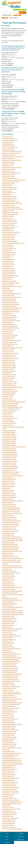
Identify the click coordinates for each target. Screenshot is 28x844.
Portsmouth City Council (8, 580)
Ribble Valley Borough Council (9, 592)
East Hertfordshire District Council (10, 304)
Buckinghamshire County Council (10, 201)
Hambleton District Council (9, 363)
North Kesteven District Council (10, 526)
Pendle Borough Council (8, 574)
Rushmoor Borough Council (9, 621)
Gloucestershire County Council (10, 353)
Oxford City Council (7, 569)
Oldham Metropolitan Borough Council (11, 565)
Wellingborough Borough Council (10, 778)
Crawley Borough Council (8, 264)
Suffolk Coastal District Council (10, 711)
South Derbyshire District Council (10, 659)
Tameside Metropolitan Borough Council (12, 724)
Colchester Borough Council (9, 252)
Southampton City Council (8, 684)
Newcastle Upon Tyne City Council (10, 511)
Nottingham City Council (8, 555)
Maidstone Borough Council (9, 479)
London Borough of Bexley (9, 432)
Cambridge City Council (8, 210)
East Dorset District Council (9, 300)
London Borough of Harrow (9, 450)
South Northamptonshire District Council (12, 673)
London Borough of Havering (9, 452)
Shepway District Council (8, 643)
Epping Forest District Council (9, 326)
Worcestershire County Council (10, 818)
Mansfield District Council (8, 486)
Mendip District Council (8, 491)
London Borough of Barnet (8, 430)
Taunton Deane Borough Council (10, 729)
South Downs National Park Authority (11, 661)
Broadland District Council (8, 192)
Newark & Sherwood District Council (11, 509)
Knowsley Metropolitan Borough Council (12, 407)
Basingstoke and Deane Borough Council (12, 156)
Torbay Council (6, 749)
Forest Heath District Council (9, 342)
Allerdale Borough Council (8, 138)
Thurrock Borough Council (8, 746)
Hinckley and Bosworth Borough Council (12, 387)
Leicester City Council (7, 416)
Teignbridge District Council (9, 731)
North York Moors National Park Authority (12, 540)
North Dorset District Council (9, 518)
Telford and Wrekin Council (9, 733)
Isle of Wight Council (7, 396)
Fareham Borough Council (8, 336)
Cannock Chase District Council (10, 214)
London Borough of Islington (9, 457)
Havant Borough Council (8, 378)
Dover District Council (7, 291)
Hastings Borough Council (8, 376)
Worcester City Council (8, 816)
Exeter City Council (7, 333)
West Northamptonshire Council (10, 791)
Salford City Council (7, 627)
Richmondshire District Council (10, 598)
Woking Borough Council (8, 810)
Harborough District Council (9, 367)
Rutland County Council (8, 623)
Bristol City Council (7, 190)
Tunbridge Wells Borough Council (10, 755)
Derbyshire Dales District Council (10, 282)
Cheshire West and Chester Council (11, 232)
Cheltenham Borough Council (9, 227)
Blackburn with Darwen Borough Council (12, 167)
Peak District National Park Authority (11, 573)
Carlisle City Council (7, 218)
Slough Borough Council (8, 646)
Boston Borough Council (8, 176)
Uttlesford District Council (8, 756)
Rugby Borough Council (8, 616)
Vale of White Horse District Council (11, 758)
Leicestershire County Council (9, 418)
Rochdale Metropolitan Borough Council (12, 600)
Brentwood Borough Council (9, 187)
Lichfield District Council (8, 421)
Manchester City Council (8, 484)
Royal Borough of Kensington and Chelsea (13, 610)
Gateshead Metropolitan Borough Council (12, 347)
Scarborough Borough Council (9, 630)
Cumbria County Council (8, 268)
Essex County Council (7, 331)
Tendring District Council (8, 735)
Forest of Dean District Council (9, 344)
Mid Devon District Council (8, 493)
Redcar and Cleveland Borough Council (12, 587)
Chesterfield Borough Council (9, 234)
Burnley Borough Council (8, 205)
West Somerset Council (8, 794)
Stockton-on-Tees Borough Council (11, 704)
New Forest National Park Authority (11, 508)
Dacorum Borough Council (8, 270)
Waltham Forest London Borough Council (12, 764)
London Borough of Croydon (9, 439)
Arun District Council (7, 142)
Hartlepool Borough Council (9, 374)
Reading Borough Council (8, 585)
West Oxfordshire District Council (10, 792)
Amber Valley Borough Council (9, 140)
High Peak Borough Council (9, 385)
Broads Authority (6, 194)
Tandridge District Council (8, 728)
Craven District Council (8, 263)
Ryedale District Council (8, 625)
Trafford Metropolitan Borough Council (11, 753)
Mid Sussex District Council (9, 497)
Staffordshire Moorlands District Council (12, 699)
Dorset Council (6, 288)
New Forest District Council (9, 506)
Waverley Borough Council (9, 774)
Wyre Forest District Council (9, 827)
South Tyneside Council (8, 682)
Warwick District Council (8, 767)
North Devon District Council (9, 517)
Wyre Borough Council (8, 825)
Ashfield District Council (8, 144)
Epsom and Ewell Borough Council (11, 327)
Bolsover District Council (8, 171)
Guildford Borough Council (8, 360)
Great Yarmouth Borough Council (10, 358)
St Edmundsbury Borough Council (10, 691)
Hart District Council (7, 372)
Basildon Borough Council (8, 154)
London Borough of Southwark (9, 468)
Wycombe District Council (8, 823)
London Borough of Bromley (9, 436)
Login (23, 9)
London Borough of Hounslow (9, 455)
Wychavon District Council (8, 821)
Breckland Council (6, 185)
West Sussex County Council (9, 798)
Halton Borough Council (8, 362)
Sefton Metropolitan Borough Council (11, 636)
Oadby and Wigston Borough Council (11, 560)
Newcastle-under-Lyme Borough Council (12, 513)
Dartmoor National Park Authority (10, 275)
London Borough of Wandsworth (10, 473)
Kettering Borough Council (8, 400)
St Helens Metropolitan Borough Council (12, 693)
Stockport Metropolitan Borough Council (12, 702)
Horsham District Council (8, 389)
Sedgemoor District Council (9, 634)
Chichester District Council (8, 236)
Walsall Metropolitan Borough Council (11, 762)
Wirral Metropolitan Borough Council (11, 809)
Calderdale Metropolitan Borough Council (12, 208)
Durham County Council (8, 295)
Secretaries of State (7, 632)
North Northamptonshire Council (10, 531)
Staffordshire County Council (9, 697)
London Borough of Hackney (9, 445)
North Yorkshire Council (8, 542)
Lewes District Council (7, 419)
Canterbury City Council (8, 216)
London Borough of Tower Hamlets (11, 472)
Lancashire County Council (9, 410)
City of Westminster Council (9, 248)
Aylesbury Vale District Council (9, 147)
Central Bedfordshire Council (9, 221)
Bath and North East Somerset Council (12, 160)
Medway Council (6, 488)
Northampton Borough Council (9, 545)
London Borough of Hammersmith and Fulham (13, 446)
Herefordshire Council (7, 380)
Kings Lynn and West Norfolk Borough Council (13, 401)
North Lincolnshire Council (8, 527)
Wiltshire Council (6, 805)
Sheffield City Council (7, 641)
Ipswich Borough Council (8, 394)
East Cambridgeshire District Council (11, 297)
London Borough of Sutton (8, 470)
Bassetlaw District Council (8, 158)
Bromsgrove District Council (9, 196)
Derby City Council (7, 279)
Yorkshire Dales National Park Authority (12, 828)
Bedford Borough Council (8, 162)
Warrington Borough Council (9, 765)
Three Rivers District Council (9, 744)
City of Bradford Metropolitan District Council (13, 243)
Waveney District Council (8, 773)
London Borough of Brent (8, 434)
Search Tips (21, 839)
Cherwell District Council (8, 228)
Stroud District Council (7, 709)
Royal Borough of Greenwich (9, 609)
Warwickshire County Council (9, 769)
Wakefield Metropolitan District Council (11, 760)
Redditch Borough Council (8, 589)
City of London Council (8, 246)
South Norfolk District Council (9, 672)
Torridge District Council (8, 751)
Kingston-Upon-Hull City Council (10, 403)
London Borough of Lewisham (9, 461)
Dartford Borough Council (8, 273)
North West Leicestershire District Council (12, 538)
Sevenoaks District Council (9, 639)
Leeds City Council (7, 414)
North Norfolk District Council (9, 529)
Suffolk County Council (8, 713)
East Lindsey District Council (9, 306)
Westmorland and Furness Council (10, 800)
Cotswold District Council (8, 259)
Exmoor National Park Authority (10, 335)
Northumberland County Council (10, 549)
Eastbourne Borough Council (9, 317)
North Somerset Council (8, 533)
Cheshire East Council (7, 230)
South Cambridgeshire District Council (11, 657)
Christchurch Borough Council (9, 241)
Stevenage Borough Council (9, 700)
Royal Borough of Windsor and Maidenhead (13, 614)
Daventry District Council (8, 277)
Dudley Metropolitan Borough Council (11, 293)
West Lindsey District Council (9, 789)
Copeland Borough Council (9, 254)
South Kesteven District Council (10, 668)
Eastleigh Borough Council (9, 318)
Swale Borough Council (8, 720)
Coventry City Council (7, 261)
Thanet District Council (8, 740)
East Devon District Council (9, 299)
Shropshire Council (7, 645)
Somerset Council (6, 650)
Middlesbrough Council (8, 499)
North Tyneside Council (8, 535)
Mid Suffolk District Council (9, 495)
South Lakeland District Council (10, 670)
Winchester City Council (8, 807)
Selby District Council (7, 637)
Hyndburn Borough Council (9, 392)
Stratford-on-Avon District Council (10, 708)
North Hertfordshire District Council (11, 524)
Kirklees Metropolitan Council (9, 405)
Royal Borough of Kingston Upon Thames (12, 612)
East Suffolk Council (7, 313)
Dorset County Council (8, 290)
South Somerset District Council (10, 679)
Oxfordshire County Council (9, 571)
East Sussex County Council (9, 315)
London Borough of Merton (9, 463)
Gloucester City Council (8, 351)
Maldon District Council (8, 481)
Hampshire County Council (9, 365)
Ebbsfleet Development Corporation (11, 320)
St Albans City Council (7, 690)
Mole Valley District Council (9, 504)
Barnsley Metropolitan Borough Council (12, 151)
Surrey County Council (8, 717)
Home (2, 42)
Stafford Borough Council (8, 695)
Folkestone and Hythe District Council (11, 340)
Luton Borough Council (8, 477)
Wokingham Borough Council (9, 812)
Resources (21, 836)
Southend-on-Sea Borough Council (11, 686)
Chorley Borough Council (8, 239)
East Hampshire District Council (10, 302)
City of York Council (7, 250)
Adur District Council (7, 136)
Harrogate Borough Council (9, 371)
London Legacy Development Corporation (12, 475)
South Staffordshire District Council (11, 681)
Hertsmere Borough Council (9, 383)
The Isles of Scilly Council (8, 742)
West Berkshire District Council (10, 782)
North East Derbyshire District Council (11, 520)
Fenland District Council (8, 338)
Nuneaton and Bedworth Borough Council (12, 558)
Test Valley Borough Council (9, 737)
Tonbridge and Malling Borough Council (12, 747)
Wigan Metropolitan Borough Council (11, 803)
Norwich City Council (7, 553)
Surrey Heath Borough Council (9, 719)
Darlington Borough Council (9, 272)
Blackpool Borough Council (9, 169)
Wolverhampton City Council (9, 814)
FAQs (7, 839)
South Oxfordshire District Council (10, 675)
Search (24, 12)
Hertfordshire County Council (9, 382)
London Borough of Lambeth (9, 459)
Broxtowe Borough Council (9, 199)
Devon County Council (7, 284)
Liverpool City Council (7, 425)
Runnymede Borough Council (9, 618)
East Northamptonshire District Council (12, 308)
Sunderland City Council (8, 715)
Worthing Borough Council (8, 819)
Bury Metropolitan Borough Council (11, 207)
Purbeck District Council (8, 583)
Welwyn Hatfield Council (8, 780)
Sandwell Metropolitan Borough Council (12, 628)
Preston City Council (7, 582)
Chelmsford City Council (8, 225)
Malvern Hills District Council (9, 482)
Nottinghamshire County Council (10, 556)
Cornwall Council (6, 257)
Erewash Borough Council (8, 329)
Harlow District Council (8, 369)
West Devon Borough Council (9, 783)
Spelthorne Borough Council (9, 688)
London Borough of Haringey (9, 448)
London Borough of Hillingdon (9, 454)
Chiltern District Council (8, 237)
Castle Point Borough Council (9, 219)
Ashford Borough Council (8, 145)
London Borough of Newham (9, 464)
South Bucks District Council (9, 655)
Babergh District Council (8, 149)
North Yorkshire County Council (10, 544)
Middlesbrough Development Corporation (12, 500)
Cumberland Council (7, 266)
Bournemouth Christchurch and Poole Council (13, 180)
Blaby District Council (7, 165)
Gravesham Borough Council (9, 356)
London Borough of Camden (9, 437)
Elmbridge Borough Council (9, 324)
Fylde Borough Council (8, 345)
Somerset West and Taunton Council (11, 654)
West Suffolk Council (7, 796)
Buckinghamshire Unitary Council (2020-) (12, 203)
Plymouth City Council (7, 578)
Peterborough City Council (8, 576)
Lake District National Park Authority (11, 409)
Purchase (17, 9)
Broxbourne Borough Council (9, 198)
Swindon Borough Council (8, 722)
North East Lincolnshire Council (10, 522)
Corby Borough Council (8, 255)
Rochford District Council (8, 601)
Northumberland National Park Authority (12, 551)
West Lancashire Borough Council (10, 787)
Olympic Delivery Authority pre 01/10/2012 (12, 567)
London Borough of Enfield (9, 443)
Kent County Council (7, 398)
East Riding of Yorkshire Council (10, 309)
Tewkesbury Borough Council (9, 738)
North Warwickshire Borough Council (11, 536)
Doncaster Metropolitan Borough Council (12, 286)
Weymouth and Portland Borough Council (12, 801)
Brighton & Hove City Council (9, 189)
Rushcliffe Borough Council (9, 619)
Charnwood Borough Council (9, 223)
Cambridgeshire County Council (10, 212)
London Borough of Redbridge (9, 466)
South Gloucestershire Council (9, 663)
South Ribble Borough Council (9, 677)
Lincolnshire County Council (9, 423)
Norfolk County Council (8, 515)
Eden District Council (7, 322)
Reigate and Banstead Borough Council (12, 591)
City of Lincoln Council (7, 245)
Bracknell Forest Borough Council (10, 181)
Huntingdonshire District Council (10, 391)
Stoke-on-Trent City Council (9, 706)
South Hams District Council (9, 664)
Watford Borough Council (8, 771)
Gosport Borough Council (8, 354)
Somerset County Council (8, 652)
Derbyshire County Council (9, 281)
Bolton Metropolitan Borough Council (11, 172)
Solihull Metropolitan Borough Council (11, 648)
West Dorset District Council (9, 785)
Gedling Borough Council (8, 349)
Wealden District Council (8, 776)
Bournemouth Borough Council (10, 178)
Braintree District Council (8, 183)
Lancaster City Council (8, 412)
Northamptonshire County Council (10, 547)
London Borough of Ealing (8, 441)
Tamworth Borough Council (9, 726)
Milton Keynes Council (7, 502)
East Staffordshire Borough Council (11, 311)
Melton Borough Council (8, 490)
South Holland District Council (9, 666)
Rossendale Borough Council (9, 603)
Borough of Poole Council (8, 174)
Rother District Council (7, 605)
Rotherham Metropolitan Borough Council (12, 607)
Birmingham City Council (8, 163)
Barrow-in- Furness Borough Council (11, 153)
